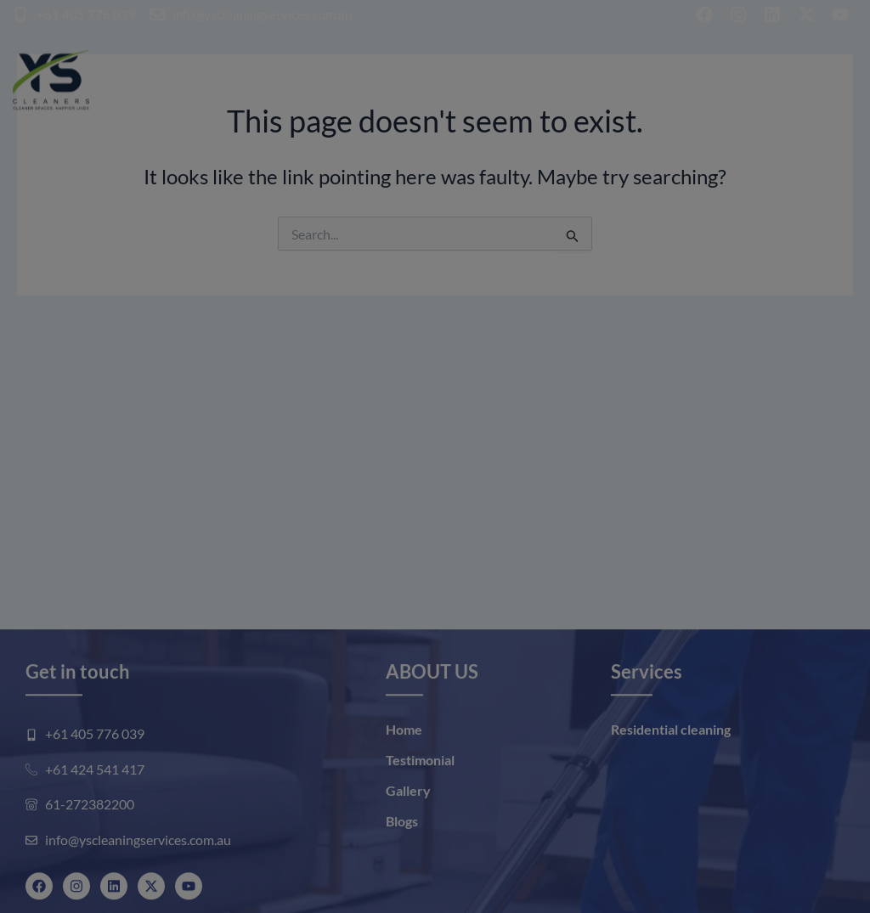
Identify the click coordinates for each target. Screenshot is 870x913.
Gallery (408, 844)
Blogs (402, 874)
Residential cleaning (671, 783)
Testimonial (420, 813)
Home (404, 783)
